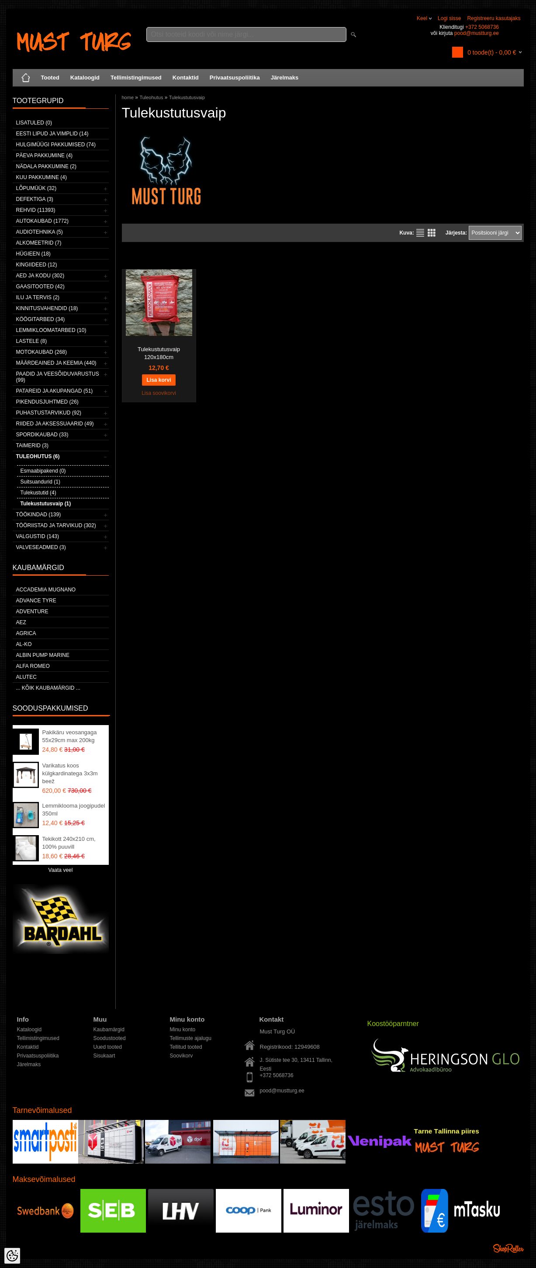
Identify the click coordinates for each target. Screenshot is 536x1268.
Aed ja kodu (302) (40, 276)
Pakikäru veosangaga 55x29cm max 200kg (69, 736)
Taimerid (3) (32, 445)
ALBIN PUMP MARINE (42, 655)
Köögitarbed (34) (40, 319)
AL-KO (24, 644)
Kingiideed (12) (36, 265)
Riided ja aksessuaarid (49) (55, 424)
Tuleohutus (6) (38, 456)
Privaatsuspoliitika (235, 77)
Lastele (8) (31, 341)
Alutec (26, 677)
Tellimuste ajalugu (190, 1038)
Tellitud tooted (186, 1047)
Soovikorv (181, 1056)
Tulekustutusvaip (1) (46, 504)
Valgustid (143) (37, 536)
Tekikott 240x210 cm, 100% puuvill (69, 843)
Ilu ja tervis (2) (38, 297)
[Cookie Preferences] (12, 1256)
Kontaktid (186, 77)
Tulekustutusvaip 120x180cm (159, 353)
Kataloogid (85, 77)
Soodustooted (109, 1038)
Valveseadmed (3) (41, 547)
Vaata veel (60, 870)
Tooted (50, 77)
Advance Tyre (36, 601)
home (128, 97)
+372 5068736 (482, 27)
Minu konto (183, 1029)
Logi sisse (449, 18)
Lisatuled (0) (34, 123)
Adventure (32, 611)
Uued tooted (107, 1047)
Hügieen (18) (33, 254)
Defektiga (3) (34, 199)
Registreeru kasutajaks (493, 18)
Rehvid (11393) (35, 210)
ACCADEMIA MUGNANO (46, 590)
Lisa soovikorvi (159, 393)
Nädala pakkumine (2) (46, 166)
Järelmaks (285, 77)
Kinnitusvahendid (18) (47, 308)
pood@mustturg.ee (476, 33)
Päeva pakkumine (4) (44, 155)
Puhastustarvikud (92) (49, 413)
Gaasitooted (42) (40, 286)
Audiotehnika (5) (39, 232)
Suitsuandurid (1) (40, 482)
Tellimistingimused (136, 77)
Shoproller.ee (508, 1248)
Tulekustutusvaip (187, 97)
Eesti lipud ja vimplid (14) (52, 134)
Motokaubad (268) (41, 352)
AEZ (21, 622)
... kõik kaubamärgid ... (48, 688)
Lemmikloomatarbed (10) (51, 330)
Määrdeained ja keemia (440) (56, 363)
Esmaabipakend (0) (43, 471)
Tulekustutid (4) (38, 493)
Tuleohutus (151, 97)
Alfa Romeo (33, 666)
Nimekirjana (420, 233)
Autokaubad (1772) (42, 221)
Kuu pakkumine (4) (41, 177)
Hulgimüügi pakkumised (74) (56, 145)
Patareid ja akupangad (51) (54, 391)
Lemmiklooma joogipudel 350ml (73, 809)
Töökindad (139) (38, 514)
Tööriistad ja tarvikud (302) (56, 525)
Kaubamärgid (108, 1029)
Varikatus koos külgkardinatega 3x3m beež (70, 773)
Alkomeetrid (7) (39, 243)
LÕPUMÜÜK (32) (36, 188)
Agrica (26, 633)
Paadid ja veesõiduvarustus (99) (57, 377)
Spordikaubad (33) (42, 435)
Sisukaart (104, 1056)
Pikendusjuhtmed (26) (47, 402)
